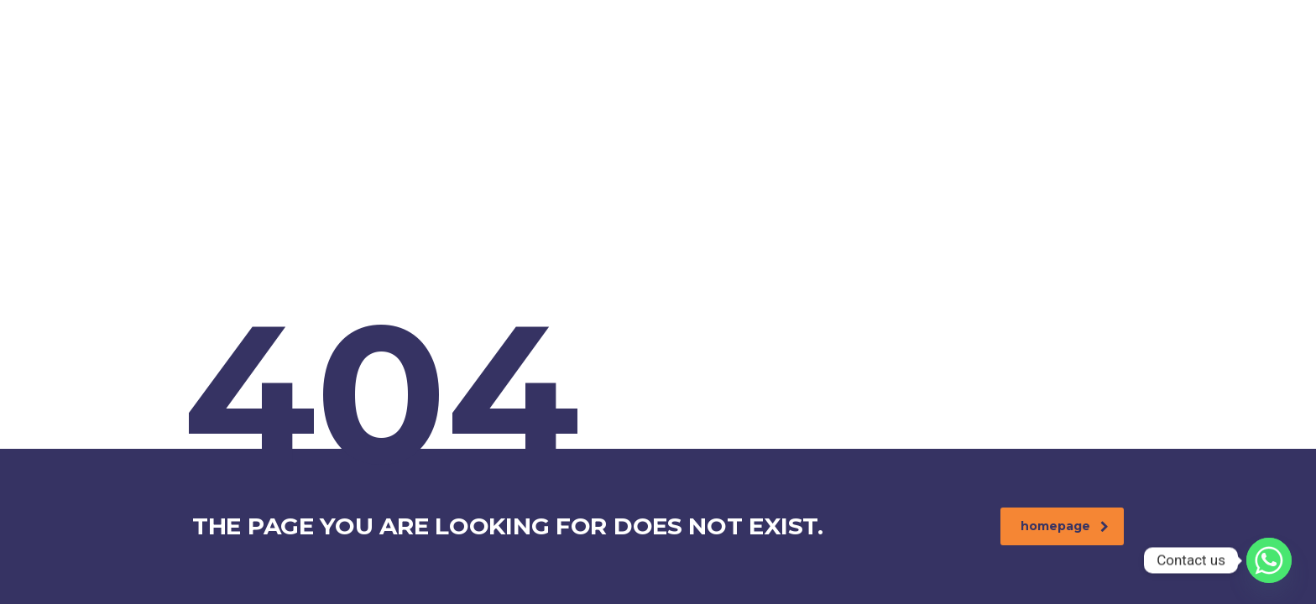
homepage (1065, 526)
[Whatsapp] (1269, 560)
